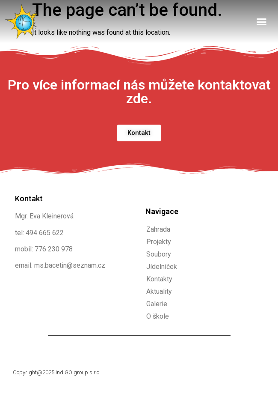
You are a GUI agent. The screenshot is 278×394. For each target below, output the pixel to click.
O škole (157, 316)
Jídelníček (161, 267)
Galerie (156, 304)
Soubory (158, 254)
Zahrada (158, 229)
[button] (262, 22)
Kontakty (159, 279)
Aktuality (159, 291)
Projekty (158, 242)
